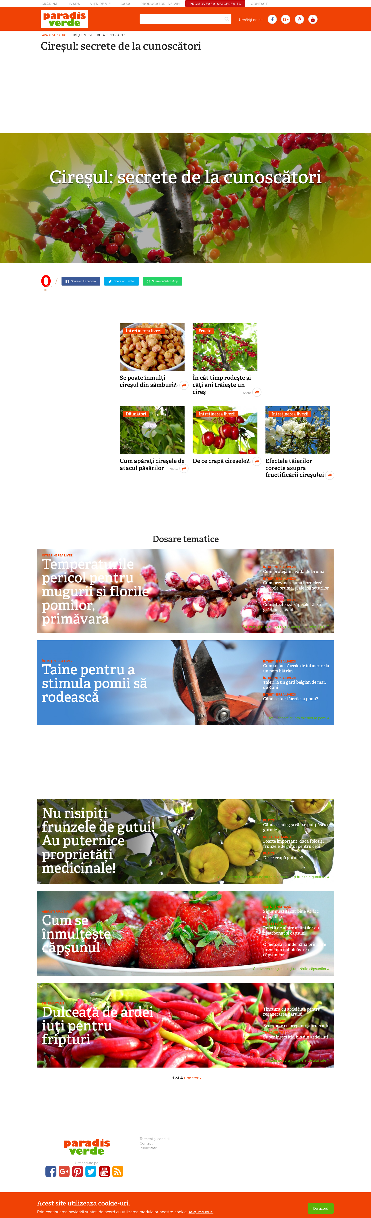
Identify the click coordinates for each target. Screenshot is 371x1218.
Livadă (73, 4)
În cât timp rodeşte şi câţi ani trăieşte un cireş (222, 385)
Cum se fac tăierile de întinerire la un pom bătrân (296, 668)
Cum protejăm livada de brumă (293, 571)
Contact (259, 4)
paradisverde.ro (53, 35)
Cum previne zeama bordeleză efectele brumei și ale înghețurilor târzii (296, 588)
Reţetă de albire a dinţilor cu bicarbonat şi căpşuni (291, 930)
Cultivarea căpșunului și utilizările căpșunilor (291, 969)
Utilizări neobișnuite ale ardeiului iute (297, 1061)
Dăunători (136, 414)
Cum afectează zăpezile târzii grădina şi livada (292, 607)
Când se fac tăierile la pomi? (290, 699)
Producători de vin (160, 4)
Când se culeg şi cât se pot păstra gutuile (295, 827)
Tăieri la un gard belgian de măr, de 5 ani (294, 685)
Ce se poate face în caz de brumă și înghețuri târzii (286, 626)
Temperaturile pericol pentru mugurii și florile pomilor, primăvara (95, 591)
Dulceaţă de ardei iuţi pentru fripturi (98, 1025)
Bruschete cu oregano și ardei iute (296, 1026)
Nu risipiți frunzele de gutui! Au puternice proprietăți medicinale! (98, 840)
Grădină (49, 4)
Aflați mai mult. (201, 1212)
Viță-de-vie (100, 4)
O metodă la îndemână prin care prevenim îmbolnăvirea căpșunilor (294, 949)
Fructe (205, 331)
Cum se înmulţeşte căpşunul (76, 934)
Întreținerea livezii (144, 331)
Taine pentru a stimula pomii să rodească (94, 683)
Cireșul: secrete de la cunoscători (98, 35)
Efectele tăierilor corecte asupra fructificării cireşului (294, 468)
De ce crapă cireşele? (221, 461)
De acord (320, 1208)
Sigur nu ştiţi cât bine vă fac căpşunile (291, 914)
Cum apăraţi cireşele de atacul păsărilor (152, 464)
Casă (125, 4)
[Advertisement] (185, 98)
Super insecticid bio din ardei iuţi (295, 1037)
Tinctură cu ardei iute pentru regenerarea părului (291, 1011)
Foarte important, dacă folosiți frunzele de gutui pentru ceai (293, 843)
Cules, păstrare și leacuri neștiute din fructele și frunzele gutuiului (273, 877)
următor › (192, 1078)
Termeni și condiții (155, 1139)
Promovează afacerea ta (215, 4)
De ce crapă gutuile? (283, 858)
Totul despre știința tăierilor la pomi (299, 718)
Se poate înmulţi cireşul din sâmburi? (148, 381)
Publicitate (148, 1148)
